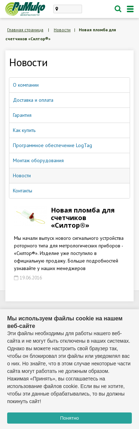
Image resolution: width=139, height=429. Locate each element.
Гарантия (22, 115)
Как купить (24, 130)
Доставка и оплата (33, 100)
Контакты (22, 190)
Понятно (69, 418)
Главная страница (25, 29)
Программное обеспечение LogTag (52, 145)
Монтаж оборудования (38, 160)
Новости (62, 29)
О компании (26, 85)
